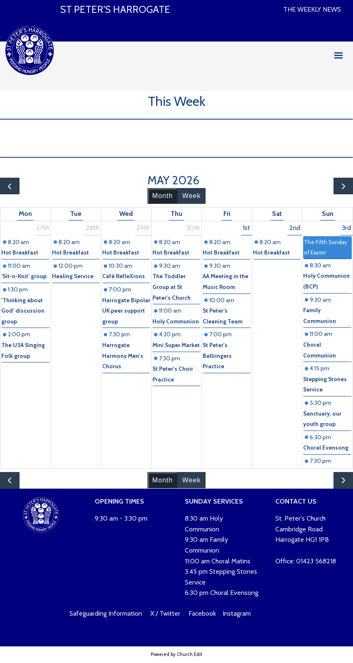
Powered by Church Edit (176, 654)
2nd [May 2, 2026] (294, 228)
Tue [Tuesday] (75, 214)
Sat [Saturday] (277, 214)
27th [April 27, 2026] (42, 228)
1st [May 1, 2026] (246, 228)
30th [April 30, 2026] (193, 228)
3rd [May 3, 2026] (346, 228)
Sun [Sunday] (327, 214)
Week (191, 195)
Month (162, 195)
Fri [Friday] (226, 214)
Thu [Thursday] (176, 214)
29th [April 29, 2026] (143, 228)
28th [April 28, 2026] (92, 228)
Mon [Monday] (25, 214)
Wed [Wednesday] (126, 214)
